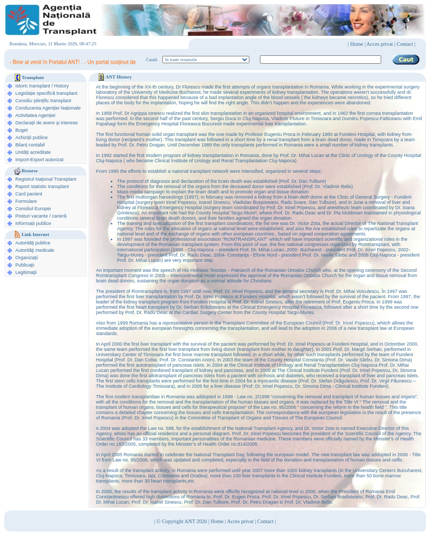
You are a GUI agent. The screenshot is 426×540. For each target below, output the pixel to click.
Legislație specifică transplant (46, 93)
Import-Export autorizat (39, 159)
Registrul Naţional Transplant (45, 179)
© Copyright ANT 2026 (182, 521)
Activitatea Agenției (35, 115)
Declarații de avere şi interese (46, 122)
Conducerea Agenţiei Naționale (48, 108)
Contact (265, 521)
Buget (21, 130)
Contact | (405, 44)
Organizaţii (26, 257)
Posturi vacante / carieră (40, 216)
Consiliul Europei (33, 208)
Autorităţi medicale (34, 250)
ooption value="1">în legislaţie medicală (205, 59)
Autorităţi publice (33, 243)
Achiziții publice (31, 137)
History (61, 86)
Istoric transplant (32, 86)
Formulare (26, 201)
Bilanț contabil (30, 145)
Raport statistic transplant (42, 186)
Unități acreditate (33, 152)
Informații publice (33, 223)
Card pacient (28, 194)
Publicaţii (24, 265)
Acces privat (379, 44)
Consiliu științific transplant (43, 100)
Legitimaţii (26, 272)
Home (356, 44)
